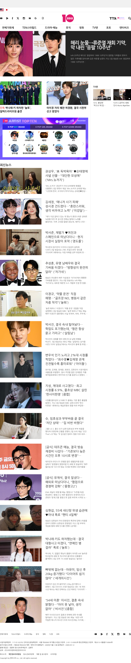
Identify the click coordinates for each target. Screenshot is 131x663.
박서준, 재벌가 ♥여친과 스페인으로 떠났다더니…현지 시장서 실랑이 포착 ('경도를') (64, 237)
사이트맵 (53, 654)
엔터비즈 (124, 27)
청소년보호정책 (28, 654)
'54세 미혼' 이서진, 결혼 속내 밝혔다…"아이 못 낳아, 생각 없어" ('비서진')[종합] (64, 604)
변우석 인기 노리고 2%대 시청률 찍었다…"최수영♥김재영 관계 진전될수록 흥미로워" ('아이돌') (66, 359)
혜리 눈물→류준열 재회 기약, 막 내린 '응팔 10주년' (98, 45)
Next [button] (83, 143)
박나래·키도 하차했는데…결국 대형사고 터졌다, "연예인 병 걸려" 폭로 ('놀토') (64, 543)
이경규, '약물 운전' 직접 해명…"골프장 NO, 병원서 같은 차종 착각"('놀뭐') (65, 298)
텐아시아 (13, 658)
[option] (44, 143)
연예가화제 (8, 27)
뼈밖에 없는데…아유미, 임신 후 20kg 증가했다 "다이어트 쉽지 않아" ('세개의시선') (65, 574)
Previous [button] (5, 143)
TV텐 (95, 27)
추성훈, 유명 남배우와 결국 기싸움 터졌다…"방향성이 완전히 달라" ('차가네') (66, 267)
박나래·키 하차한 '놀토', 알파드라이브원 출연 (15, 110)
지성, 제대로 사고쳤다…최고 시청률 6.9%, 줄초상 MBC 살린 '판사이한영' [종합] (66, 390)
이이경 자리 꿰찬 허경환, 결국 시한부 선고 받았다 (66, 110)
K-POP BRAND (16, 127)
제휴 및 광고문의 (42, 654)
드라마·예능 (51, 27)
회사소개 (3, 654)
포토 (108, 27)
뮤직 (68, 27)
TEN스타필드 (29, 27)
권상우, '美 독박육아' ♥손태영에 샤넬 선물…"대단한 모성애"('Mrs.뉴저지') (66, 175)
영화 (81, 27)
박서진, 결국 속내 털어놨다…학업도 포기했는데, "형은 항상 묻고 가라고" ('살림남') (64, 329)
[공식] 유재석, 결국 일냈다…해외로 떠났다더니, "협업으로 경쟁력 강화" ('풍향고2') (64, 482)
